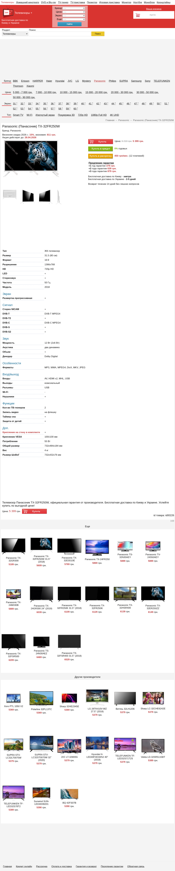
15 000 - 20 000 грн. (96, 92)
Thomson (18, 86)
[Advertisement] (82, 58)
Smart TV (18, 115)
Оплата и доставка (61, 866)
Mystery (86, 81)
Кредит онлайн (24, 866)
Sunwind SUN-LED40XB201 (41, 802)
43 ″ (106, 103)
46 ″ (129, 103)
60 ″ (76, 108)
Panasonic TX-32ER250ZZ (153, 607)
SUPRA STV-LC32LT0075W (13, 756)
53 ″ (23, 108)
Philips (112, 81)
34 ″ (38, 103)
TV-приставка (77, 2)
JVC (70, 81)
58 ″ (60, 108)
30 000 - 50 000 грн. (147, 92)
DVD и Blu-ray (48, 2)
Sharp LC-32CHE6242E (153, 708)
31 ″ (15, 103)
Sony (147, 81)
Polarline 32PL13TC (41, 709)
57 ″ (53, 108)
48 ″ (144, 103)
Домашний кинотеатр (27, 2)
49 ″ (151, 103)
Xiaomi (30, 86)
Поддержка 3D (66, 115)
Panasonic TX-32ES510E (69, 559)
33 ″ (30, 103)
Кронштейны (163, 2)
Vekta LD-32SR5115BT (153, 757)
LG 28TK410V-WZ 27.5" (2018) (97, 710)
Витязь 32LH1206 (125, 709)
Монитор (126, 2)
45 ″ (121, 103)
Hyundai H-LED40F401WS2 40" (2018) (97, 757)
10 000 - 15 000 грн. (71, 92)
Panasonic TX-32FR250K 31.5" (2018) (69, 606)
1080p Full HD (99, 115)
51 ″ (166, 103)
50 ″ (159, 103)
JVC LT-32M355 (69, 757)
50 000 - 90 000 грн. (24, 97)
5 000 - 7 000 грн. (23, 92)
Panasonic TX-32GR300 (13, 559)
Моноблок (149, 2)
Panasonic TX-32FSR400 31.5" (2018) (69, 654)
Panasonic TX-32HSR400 (125, 606)
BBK (15, 81)
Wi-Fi (29, 115)
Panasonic (100, 81)
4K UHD (114, 115)
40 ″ (83, 103)
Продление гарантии (112, 866)
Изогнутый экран (45, 115)
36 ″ (53, 103)
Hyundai (59, 81)
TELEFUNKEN (162, 81)
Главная (7, 866)
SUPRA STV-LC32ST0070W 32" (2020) (41, 757)
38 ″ (68, 103)
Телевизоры (7, 2)
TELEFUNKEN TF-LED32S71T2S (125, 757)
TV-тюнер (63, 2)
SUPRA (123, 81)
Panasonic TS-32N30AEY (125, 556)
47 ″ (136, 103)
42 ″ (98, 103)
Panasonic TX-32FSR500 (13, 655)
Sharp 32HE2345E (69, 706)
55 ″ (38, 108)
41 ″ (91, 103)
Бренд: (7, 81)
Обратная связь (135, 866)
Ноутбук (137, 2)
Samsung (136, 81)
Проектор (92, 2)
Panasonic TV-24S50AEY (153, 556)
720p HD (83, 115)
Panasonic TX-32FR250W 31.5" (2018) (41, 559)
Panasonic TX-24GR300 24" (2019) (41, 607)
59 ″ (68, 108)
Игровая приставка (109, 2)
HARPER (38, 81)
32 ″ (23, 103)
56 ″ (45, 108)
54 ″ (30, 108)
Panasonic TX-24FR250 (97, 559)
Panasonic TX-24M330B (13, 603)
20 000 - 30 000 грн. (122, 92)
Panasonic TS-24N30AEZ (41, 652)
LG (77, 81)
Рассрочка (41, 866)
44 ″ (113, 103)
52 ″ (15, 108)
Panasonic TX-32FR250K (97, 607)
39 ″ (76, 103)
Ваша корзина (153, 9)
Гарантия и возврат (86, 866)
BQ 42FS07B (69, 803)
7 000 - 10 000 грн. (46, 92)
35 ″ (45, 103)
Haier (49, 81)
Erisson (25, 81)
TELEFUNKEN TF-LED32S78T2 (13, 805)
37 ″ (60, 103)
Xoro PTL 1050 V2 (13, 706)
